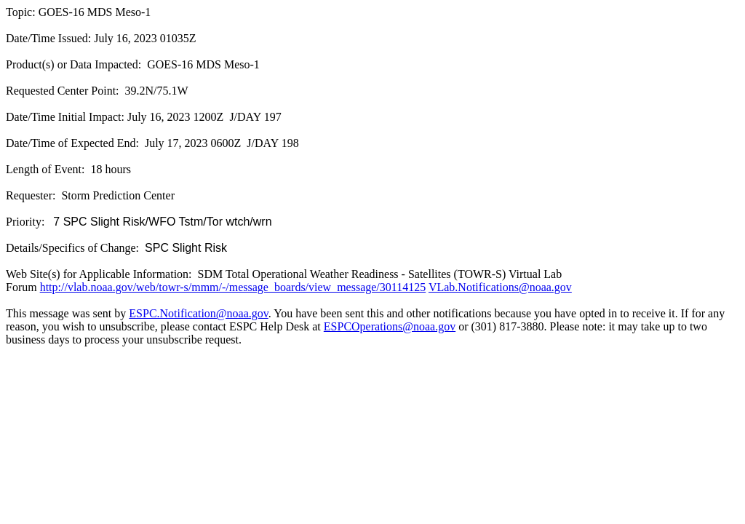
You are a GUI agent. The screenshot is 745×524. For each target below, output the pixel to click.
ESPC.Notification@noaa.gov (198, 313)
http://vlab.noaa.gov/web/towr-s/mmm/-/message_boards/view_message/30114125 (233, 287)
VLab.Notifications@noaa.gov (500, 287)
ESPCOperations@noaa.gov (389, 326)
